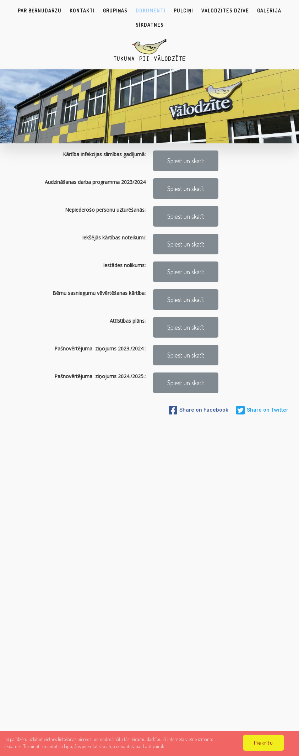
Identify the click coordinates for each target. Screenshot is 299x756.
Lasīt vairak (153, 746)
